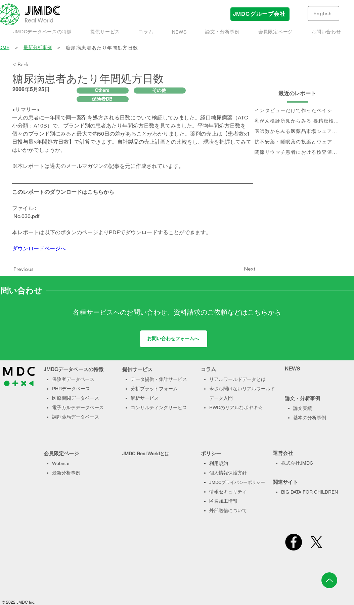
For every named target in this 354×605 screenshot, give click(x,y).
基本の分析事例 (309, 417)
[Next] (238, 268)
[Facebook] (293, 542)
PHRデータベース (71, 388)
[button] (222, 32)
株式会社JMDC (297, 463)
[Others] (103, 90)
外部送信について (228, 510)
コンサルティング (149, 407)
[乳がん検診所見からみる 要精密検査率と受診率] (298, 121)
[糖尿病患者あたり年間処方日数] (203, 48)
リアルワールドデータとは (237, 379)
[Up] (329, 580)
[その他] (160, 90)
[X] (316, 542)
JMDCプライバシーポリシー (237, 482)
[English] (323, 13)
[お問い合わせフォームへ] (173, 338)
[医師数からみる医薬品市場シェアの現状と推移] (298, 132)
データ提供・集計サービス (159, 379)
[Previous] (25, 269)
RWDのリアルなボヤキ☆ (236, 407)
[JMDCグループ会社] (260, 14)
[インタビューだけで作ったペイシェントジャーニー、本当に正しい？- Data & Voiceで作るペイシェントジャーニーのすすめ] (298, 111)
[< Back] (34, 64)
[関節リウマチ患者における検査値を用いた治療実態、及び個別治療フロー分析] (298, 152)
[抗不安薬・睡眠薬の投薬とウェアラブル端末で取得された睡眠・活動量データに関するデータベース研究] (298, 142)
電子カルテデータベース (78, 407)
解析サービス (145, 398)
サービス (177, 407)
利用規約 (218, 463)
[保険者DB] (103, 99)
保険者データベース (73, 379)
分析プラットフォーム (154, 388)
